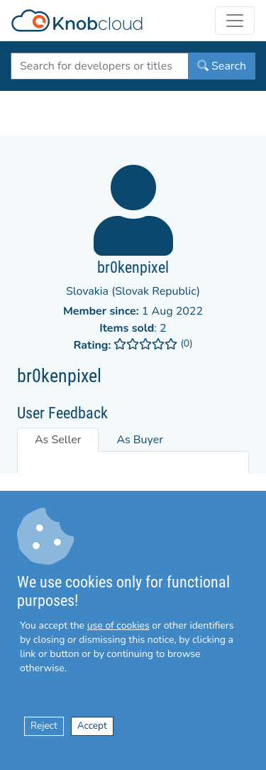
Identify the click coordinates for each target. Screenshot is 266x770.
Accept (92, 725)
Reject (44, 725)
